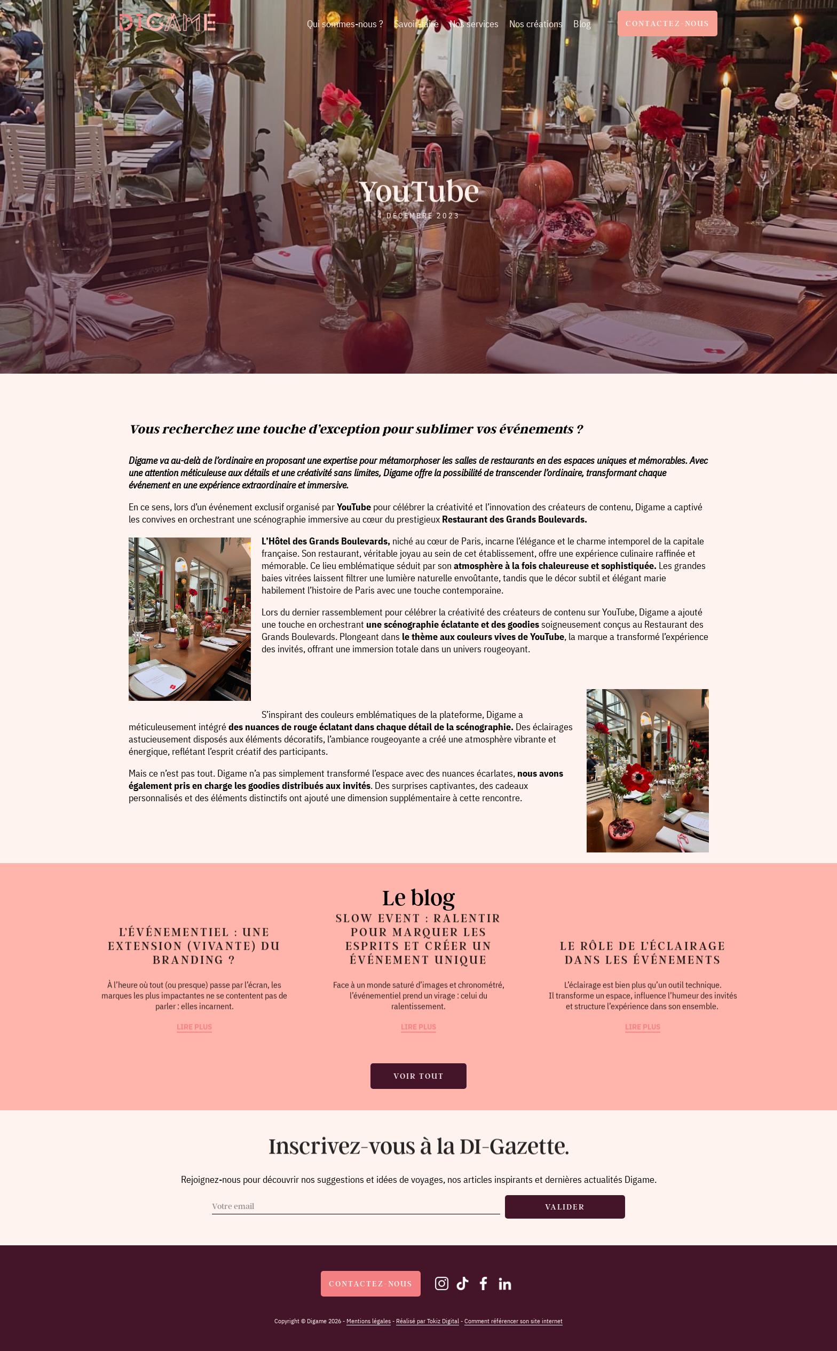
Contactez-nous (667, 23)
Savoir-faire (416, 24)
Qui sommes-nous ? (345, 24)
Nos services (474, 24)
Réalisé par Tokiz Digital (427, 1321)
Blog (582, 24)
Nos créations (536, 24)
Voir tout (418, 1076)
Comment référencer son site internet (513, 1321)
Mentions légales (368, 1321)
